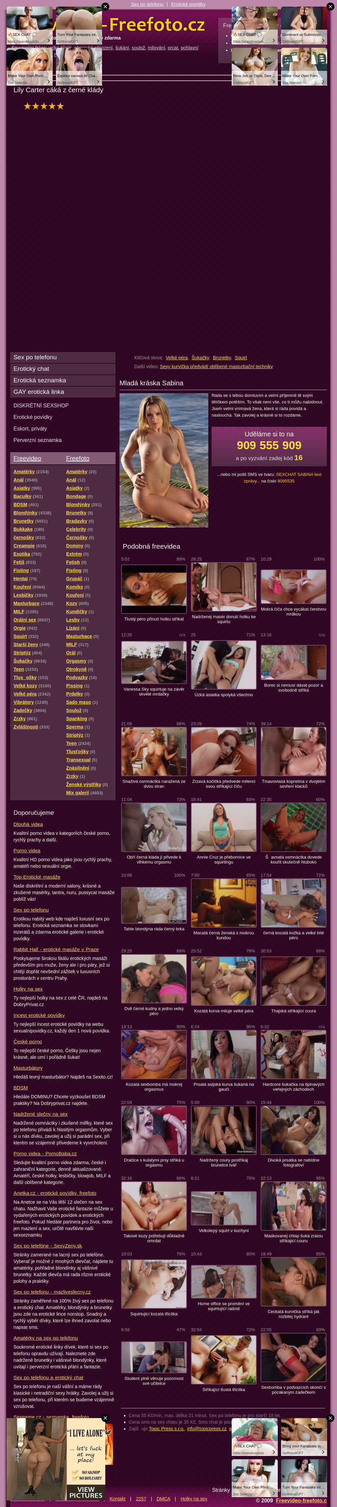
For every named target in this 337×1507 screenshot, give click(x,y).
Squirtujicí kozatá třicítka (153, 1313)
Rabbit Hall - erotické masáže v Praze (56, 949)
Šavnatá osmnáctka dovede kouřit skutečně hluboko (293, 859)
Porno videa (26, 850)
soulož (138, 47)
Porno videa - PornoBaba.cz (45, 1153)
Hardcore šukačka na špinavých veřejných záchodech (293, 1087)
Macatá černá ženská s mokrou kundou (224, 935)
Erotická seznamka (39, 380)
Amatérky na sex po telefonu (45, 1338)
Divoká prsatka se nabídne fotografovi (294, 1162)
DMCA (163, 1498)
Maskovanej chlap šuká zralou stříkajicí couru (293, 1238)
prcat (173, 47)
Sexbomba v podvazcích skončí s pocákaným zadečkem (293, 1390)
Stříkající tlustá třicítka (223, 1389)
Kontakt (117, 1498)
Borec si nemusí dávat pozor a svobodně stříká (293, 688)
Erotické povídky (188, 4)
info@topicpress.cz (207, 1428)
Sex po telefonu (147, 4)
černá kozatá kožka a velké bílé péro (293, 935)
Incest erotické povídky (39, 1015)
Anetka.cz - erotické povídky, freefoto (54, 1193)
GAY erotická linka (38, 391)
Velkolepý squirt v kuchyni (224, 1230)
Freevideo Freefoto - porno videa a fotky (108, 24)
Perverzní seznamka (37, 440)
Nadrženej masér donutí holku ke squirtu (224, 619)
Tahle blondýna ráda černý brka (154, 928)
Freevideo (27, 458)
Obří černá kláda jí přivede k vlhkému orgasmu (154, 859)
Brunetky (222, 357)
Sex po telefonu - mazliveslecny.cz (52, 1292)
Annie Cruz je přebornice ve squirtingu (223, 859)
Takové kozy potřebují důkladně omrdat (153, 1238)
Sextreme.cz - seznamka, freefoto (51, 1417)
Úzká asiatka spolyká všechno (223, 694)
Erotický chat (31, 368)
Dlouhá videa (28, 824)
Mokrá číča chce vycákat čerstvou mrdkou (293, 611)
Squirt (241, 357)
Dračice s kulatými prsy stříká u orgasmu (154, 1162)
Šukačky (200, 357)
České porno (27, 1041)
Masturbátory (27, 1068)
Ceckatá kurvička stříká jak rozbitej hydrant (293, 1314)
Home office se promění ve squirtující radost (224, 1306)
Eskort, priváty (30, 428)
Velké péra (177, 357)
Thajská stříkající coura (293, 1010)
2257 (141, 1498)
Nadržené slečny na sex (40, 1114)
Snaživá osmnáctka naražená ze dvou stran (153, 784)
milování (156, 47)
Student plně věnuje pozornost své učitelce (154, 1381)
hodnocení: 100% (45, 106)
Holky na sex (28, 989)
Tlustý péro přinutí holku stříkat (154, 618)
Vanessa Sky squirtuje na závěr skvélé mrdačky (154, 692)
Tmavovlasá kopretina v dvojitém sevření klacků (293, 784)
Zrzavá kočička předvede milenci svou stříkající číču (223, 784)
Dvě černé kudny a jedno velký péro (154, 1011)
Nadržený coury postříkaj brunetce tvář (224, 1162)
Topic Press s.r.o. (167, 1428)
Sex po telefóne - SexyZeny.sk (47, 1245)
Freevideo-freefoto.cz (302, 1500)
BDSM (20, 1087)
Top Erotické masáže (36, 877)
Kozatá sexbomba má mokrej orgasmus (154, 1087)
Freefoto (77, 458)
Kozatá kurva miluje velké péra (223, 1010)
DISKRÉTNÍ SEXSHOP (41, 405)
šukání (122, 47)
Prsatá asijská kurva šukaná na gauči (224, 1087)
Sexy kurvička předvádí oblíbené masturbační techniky (216, 366)
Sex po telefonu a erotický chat (48, 1377)
